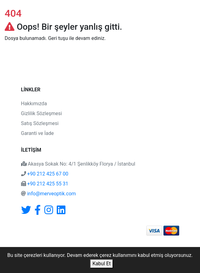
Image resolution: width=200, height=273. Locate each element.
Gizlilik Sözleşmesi (41, 113)
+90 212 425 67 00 (47, 174)
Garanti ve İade (37, 133)
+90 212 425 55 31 (47, 184)
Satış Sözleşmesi (40, 123)
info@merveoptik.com (51, 194)
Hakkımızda (34, 103)
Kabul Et (101, 263)
